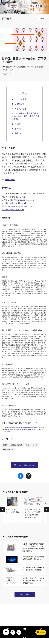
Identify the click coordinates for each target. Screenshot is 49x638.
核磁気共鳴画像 (16, 445)
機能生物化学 (8, 449)
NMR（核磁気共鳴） (24, 160)
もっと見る (24, 594)
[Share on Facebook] (21, 478)
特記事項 (19, 124)
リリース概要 (21, 99)
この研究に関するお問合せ (24, 465)
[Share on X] (28, 478)
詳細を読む (8, 179)
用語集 (41, 632)
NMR (5, 445)
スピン (35, 445)
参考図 (18, 128)
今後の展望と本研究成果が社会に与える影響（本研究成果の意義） (25, 116)
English (42, 18)
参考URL (19, 133)
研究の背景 (20, 104)
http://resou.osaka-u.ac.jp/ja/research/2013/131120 (20, 427)
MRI (27, 445)
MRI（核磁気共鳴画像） (18, 170)
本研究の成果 (21, 109)
